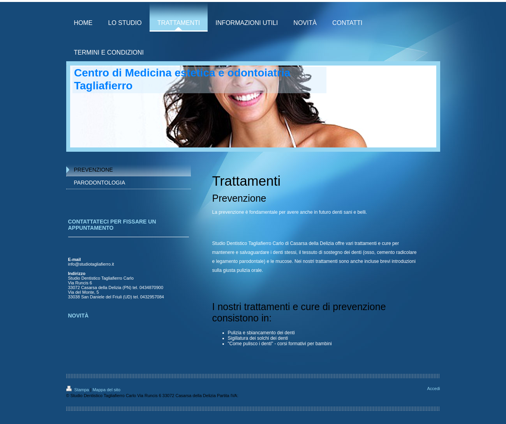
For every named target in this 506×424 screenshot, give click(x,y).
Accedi (433, 388)
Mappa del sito (106, 389)
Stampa (78, 389)
